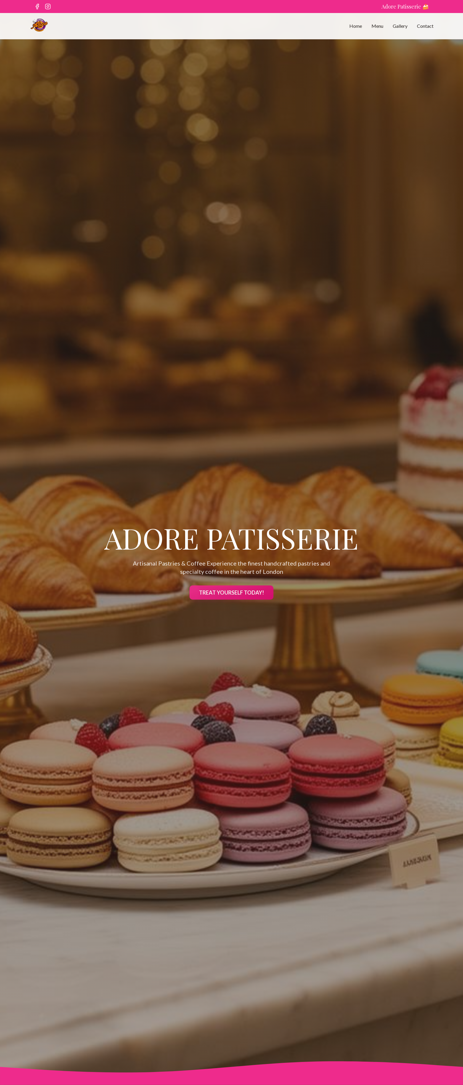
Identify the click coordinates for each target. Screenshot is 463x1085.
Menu (377, 26)
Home (355, 26)
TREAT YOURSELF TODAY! (231, 594)
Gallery (400, 26)
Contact (425, 26)
